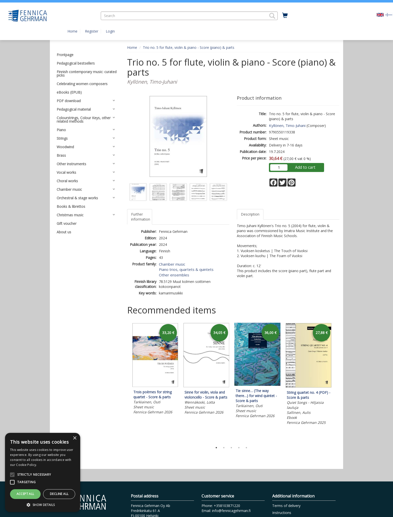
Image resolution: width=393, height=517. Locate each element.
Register (91, 31)
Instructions (281, 512)
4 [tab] (238, 447)
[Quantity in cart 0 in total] (285, 15)
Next (336, 382)
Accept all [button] (25, 494)
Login (110, 31)
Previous (125, 382)
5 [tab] (246, 447)
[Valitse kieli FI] (388, 14)
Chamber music (172, 264)
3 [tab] (231, 447)
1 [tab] (216, 447)
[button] (272, 16)
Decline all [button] (59, 494)
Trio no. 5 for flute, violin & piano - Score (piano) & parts (188, 47)
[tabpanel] (155, 369)
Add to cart (305, 167)
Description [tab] (250, 214)
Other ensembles (174, 274)
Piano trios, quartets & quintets (186, 269)
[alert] (42, 472)
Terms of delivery (286, 505)
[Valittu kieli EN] (380, 14)
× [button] (74, 438)
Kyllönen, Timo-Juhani (287, 125)
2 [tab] (223, 447)
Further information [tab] (140, 217)
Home (72, 31)
